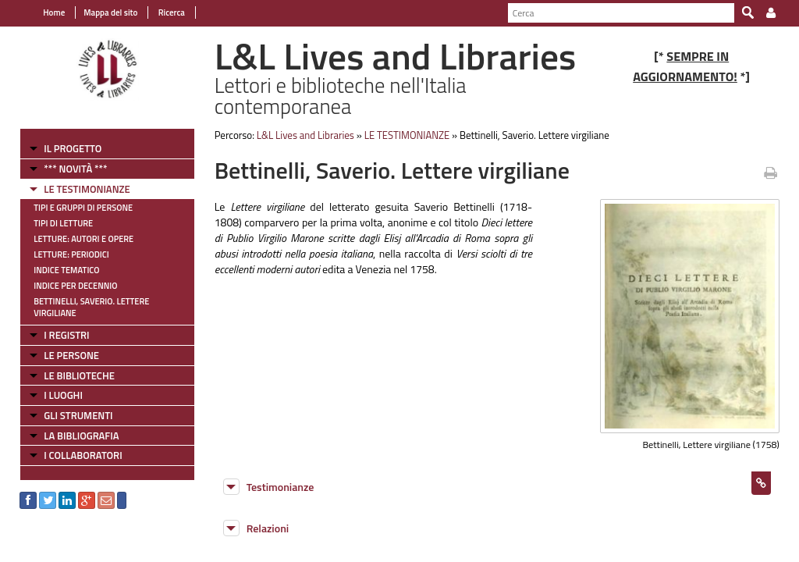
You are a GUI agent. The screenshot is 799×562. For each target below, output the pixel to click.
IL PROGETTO (72, 148)
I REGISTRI (66, 335)
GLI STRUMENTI (78, 415)
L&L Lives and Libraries (305, 135)
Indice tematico (66, 270)
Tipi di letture (63, 223)
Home (54, 12)
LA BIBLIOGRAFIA (81, 435)
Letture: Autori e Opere (83, 239)
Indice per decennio (75, 285)
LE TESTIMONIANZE (87, 189)
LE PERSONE (71, 355)
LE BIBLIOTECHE (79, 375)
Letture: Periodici (71, 254)
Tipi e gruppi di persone (83, 207)
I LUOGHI (63, 395)
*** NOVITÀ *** (75, 168)
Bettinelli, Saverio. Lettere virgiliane (91, 307)
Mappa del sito (110, 12)
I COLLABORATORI (83, 455)
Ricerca (170, 12)
